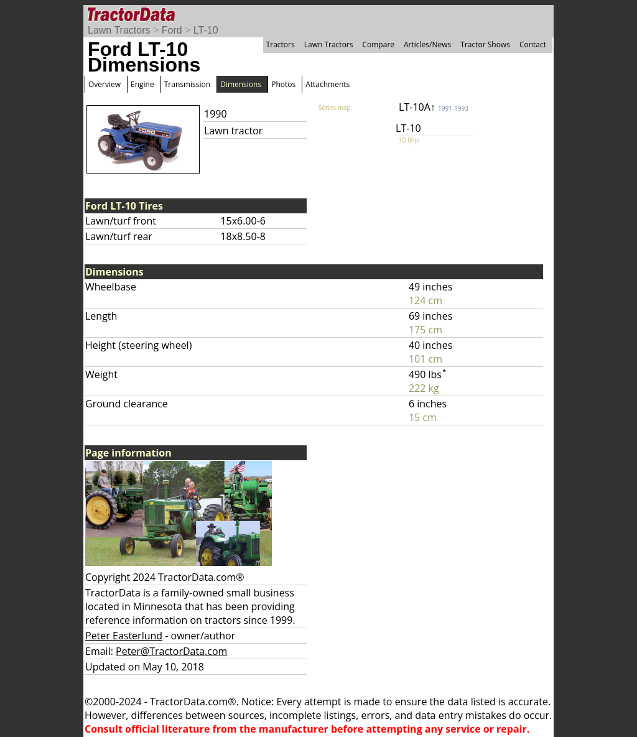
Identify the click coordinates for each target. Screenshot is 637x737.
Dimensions (240, 84)
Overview (104, 84)
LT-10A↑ (433, 107)
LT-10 (205, 30)
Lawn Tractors (119, 30)
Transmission (187, 84)
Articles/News (427, 44)
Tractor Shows (485, 44)
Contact (532, 44)
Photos (283, 84)
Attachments (327, 84)
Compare (378, 44)
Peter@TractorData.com (171, 651)
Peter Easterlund (123, 635)
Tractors (280, 44)
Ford (172, 30)
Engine (142, 84)
